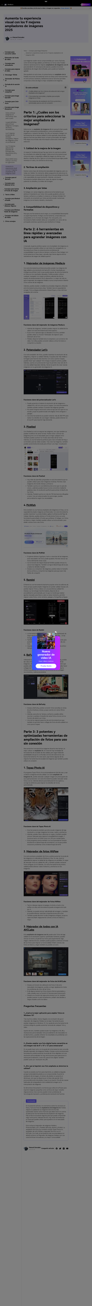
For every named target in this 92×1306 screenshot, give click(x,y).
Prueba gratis (46, 666)
